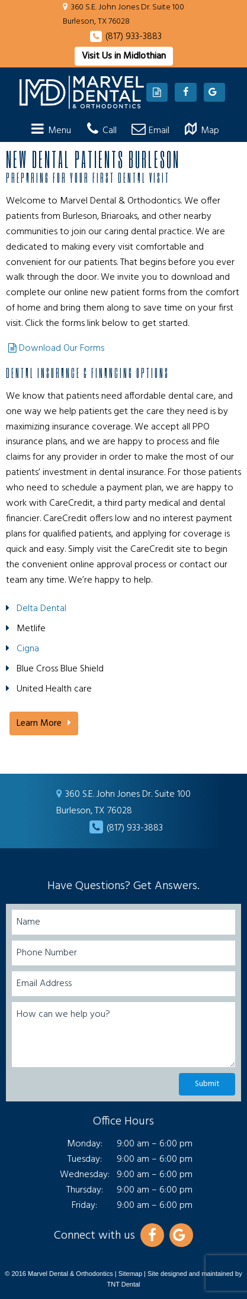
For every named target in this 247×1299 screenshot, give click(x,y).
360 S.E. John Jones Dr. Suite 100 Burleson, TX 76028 (123, 14)
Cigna (28, 649)
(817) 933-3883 (133, 36)
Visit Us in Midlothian (124, 56)
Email (149, 130)
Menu (49, 130)
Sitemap (130, 1273)
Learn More (39, 723)
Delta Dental (41, 608)
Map (200, 130)
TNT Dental (123, 1284)
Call (99, 130)
